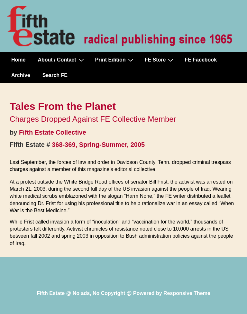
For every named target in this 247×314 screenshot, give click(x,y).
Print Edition (115, 59)
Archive (20, 75)
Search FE (55, 75)
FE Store (160, 59)
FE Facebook (201, 59)
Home (18, 59)
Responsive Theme (186, 293)
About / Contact (61, 59)
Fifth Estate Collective (52, 132)
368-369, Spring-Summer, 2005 (98, 144)
